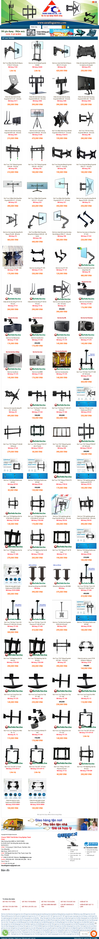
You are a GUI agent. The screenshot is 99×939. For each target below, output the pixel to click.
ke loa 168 (72, 914)
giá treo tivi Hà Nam (24, 924)
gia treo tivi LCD (20, 914)
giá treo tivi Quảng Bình (43, 930)
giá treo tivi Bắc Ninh (91, 918)
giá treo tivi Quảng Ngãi (72, 930)
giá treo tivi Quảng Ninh (87, 930)
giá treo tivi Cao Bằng (88, 920)
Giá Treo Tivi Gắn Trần (10, 906)
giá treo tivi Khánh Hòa (49, 926)
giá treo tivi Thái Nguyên (71, 932)
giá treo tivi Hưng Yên (19, 926)
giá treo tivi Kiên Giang (63, 926)
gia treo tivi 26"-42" (47, 916)
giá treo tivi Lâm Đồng (32, 928)
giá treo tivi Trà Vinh (34, 934)
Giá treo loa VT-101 (62, 268)
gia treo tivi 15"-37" (34, 916)
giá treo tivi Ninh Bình (85, 928)
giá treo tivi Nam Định (59, 928)
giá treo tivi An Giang (21, 918)
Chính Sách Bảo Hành (75, 853)
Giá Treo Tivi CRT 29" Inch (86, 730)
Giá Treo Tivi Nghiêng (29, 901)
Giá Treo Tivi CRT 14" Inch (37, 766)
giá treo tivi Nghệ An (72, 928)
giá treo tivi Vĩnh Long (62, 934)
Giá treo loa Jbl (61, 338)
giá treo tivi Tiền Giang (20, 934)
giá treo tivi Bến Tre (6, 920)
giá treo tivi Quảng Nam (58, 930)
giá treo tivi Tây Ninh (44, 932)
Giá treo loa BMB (37, 372)
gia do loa (41, 914)
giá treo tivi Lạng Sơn (19, 928)
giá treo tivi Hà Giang (12, 924)
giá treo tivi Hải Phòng (75, 924)
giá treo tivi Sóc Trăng (18, 932)
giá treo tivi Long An (46, 928)
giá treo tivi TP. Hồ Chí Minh (34, 926)
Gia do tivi (19, 916)
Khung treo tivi (11, 916)
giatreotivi (25, 916)
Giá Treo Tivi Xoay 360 (68, 901)
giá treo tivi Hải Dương (61, 924)
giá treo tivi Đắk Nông (43, 922)
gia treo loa (29, 914)
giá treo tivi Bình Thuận (62, 920)
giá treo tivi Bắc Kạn (65, 918)
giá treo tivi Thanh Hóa (85, 932)
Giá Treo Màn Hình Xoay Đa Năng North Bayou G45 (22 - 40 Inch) (37, 234)
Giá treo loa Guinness (86, 302)
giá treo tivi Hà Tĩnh (48, 924)
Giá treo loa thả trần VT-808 (12, 268)
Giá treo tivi (4, 914)
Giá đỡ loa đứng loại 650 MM (37, 586)
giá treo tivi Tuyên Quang (48, 934)
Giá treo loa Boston (37, 338)
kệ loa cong (64, 914)
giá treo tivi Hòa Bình (88, 924)
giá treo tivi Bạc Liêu (52, 918)
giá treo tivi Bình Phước (48, 920)
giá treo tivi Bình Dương (20, 920)
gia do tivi (11, 918)
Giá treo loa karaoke (61, 372)
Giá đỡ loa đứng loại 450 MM (62, 586)
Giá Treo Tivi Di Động (48, 901)
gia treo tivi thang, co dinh (84, 916)
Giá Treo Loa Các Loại (29, 906)
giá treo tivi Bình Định (34, 920)
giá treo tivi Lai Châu (90, 926)
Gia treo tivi (12, 914)
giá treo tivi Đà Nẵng (18, 922)
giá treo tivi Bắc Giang (78, 918)
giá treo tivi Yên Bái (89, 934)
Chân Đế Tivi (84, 901)
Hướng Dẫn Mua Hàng (92, 850)
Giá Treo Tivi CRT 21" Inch (13, 766)
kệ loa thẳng (57, 914)
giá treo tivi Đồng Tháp (69, 922)
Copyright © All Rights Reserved (9, 834)
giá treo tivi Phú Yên (29, 930)
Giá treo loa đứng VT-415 (37, 268)
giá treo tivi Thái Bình (57, 932)
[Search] (52, 27)
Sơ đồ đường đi (90, 855)
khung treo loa (48, 914)
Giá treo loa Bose (12, 372)
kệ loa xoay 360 (80, 914)
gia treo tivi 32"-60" (59, 916)
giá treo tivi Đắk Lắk (30, 922)
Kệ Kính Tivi (6, 909)
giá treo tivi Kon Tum (77, 926)
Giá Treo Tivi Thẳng (9, 901)
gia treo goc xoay (71, 916)
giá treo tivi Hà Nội (36, 924)
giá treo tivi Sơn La (31, 932)
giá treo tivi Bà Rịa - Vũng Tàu (37, 918)
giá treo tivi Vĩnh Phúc (76, 934)
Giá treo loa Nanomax (13, 338)
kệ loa (35, 914)
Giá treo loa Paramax (86, 338)
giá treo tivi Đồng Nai (56, 922)
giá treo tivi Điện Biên (83, 922)
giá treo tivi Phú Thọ (17, 930)
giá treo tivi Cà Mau (75, 920)
